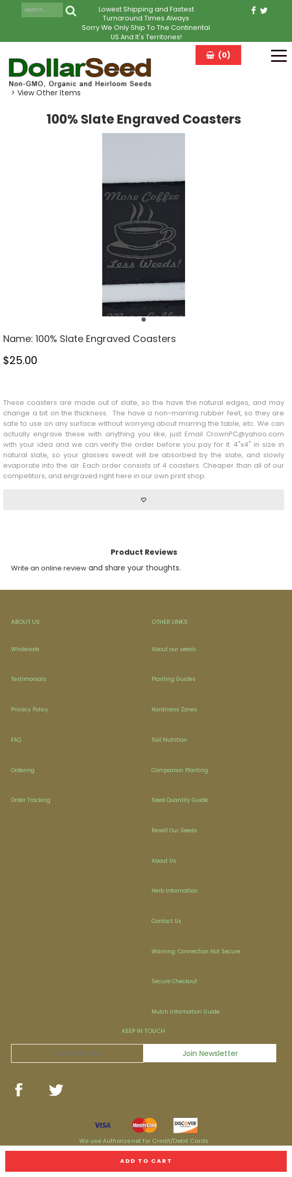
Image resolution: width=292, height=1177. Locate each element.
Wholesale (25, 649)
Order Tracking (30, 800)
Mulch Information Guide (186, 1012)
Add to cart (146, 1161)
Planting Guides (174, 679)
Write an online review (48, 568)
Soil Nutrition (169, 740)
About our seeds (174, 649)
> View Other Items (46, 92)
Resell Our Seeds (174, 830)
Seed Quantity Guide (180, 800)
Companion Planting (180, 770)
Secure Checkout (174, 981)
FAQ (16, 740)
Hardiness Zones (174, 709)
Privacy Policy (29, 709)
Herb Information (175, 891)
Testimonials (28, 679)
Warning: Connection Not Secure (196, 951)
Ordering (23, 770)
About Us (164, 861)
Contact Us (166, 921)
